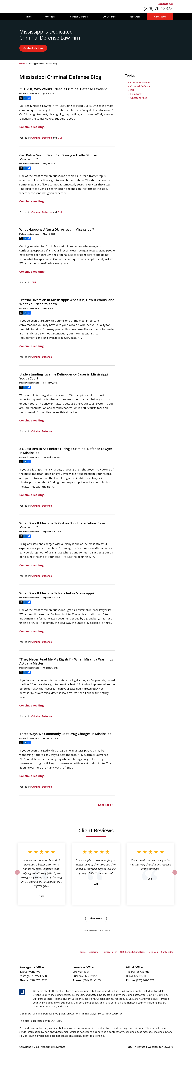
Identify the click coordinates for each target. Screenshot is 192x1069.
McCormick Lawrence (53, 1046)
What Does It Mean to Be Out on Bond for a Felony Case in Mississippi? (64, 525)
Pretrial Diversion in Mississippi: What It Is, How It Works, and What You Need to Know (66, 302)
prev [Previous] (17, 874)
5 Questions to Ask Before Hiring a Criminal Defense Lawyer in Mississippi (65, 451)
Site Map (153, 951)
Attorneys (50, 16)
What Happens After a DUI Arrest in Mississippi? (56, 229)
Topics (130, 75)
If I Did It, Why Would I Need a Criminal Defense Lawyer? (63, 89)
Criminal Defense (79, 16)
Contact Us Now (33, 48)
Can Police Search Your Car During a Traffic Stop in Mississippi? (58, 157)
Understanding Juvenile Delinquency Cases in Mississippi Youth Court (63, 376)
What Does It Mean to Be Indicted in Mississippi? (56, 593)
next (174, 874)
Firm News (136, 94)
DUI (59, 137)
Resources (135, 16)
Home (28, 16)
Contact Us (165, 4)
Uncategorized (138, 97)
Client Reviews (96, 830)
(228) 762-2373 (158, 8)
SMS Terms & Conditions (132, 951)
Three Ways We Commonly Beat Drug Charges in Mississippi (65, 734)
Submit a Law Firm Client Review (96, 930)
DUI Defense (109, 16)
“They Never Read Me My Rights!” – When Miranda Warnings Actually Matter (66, 661)
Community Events (141, 82)
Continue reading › (32, 127)
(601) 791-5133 (92, 980)
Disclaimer (94, 951)
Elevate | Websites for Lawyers (150, 1046)
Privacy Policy (110, 951)
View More (96, 918)
